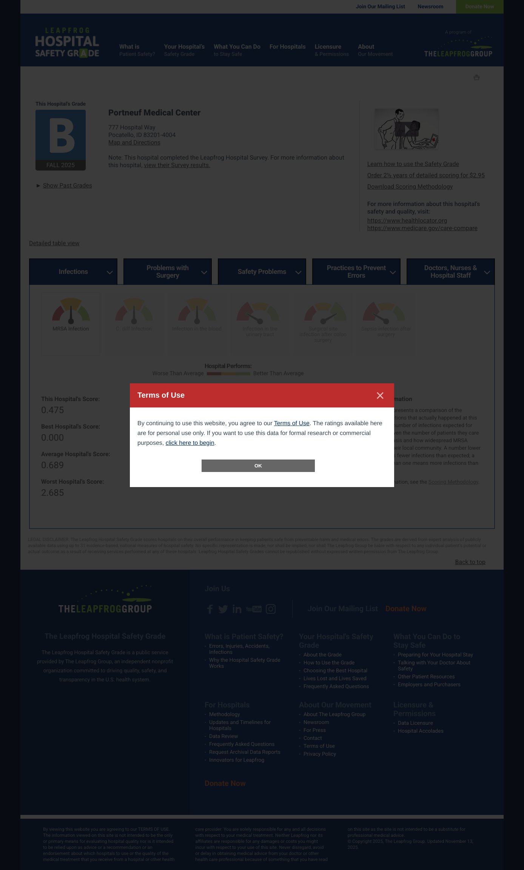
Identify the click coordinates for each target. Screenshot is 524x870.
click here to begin (190, 443)
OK (258, 466)
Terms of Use (292, 423)
